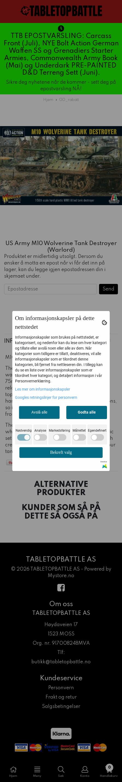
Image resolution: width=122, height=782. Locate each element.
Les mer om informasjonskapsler (42, 389)
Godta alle (87, 412)
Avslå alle (39, 412)
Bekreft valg (61, 452)
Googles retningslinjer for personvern (46, 397)
